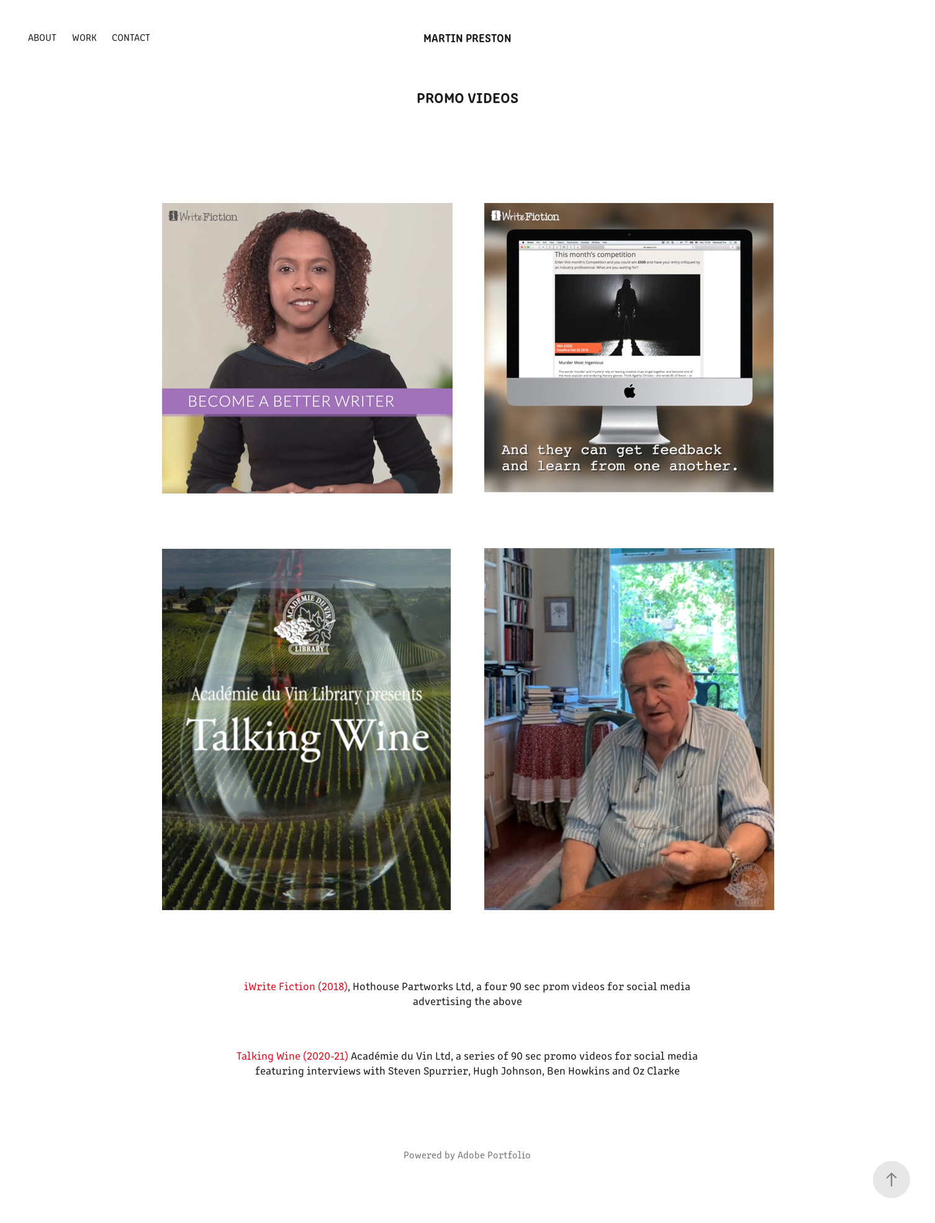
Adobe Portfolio (494, 1154)
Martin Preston (467, 37)
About (42, 36)
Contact (131, 36)
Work (84, 36)
